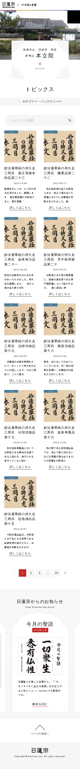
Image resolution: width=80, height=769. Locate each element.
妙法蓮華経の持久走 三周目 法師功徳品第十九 (21, 345)
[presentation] (8, 661)
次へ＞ (65, 573)
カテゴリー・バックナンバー (42, 101)
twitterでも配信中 (50, 690)
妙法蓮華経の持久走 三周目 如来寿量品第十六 (61, 432)
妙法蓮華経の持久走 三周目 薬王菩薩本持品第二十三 (21, 173)
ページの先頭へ (40, 733)
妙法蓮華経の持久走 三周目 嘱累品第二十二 (61, 173)
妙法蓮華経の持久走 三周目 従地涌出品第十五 (21, 518)
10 (56, 573)
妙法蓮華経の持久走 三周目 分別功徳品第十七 (21, 432)
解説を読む (40, 704)
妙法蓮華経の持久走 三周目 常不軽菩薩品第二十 (61, 259)
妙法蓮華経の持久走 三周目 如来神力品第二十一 (21, 259)
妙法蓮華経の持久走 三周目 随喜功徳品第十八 (61, 345)
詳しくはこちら (20, 207)
